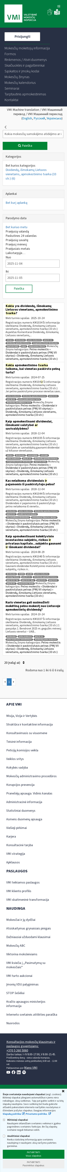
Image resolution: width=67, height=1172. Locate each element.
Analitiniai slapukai (16, 1136)
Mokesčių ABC (15, 945)
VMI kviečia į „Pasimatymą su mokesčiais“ (25, 965)
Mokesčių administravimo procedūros (31, 776)
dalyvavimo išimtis (37, 346)
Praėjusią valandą (17, 231)
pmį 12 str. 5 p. (13, 580)
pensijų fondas (13, 577)
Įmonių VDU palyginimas (22, 984)
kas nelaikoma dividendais (18, 517)
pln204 (29, 574)
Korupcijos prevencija (20, 785)
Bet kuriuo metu (16, 227)
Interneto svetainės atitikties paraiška (31, 1014)
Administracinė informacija (24, 802)
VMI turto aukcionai (19, 976)
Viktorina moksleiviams (21, 954)
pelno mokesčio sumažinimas (19, 639)
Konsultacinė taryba (19, 845)
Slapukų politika (12, 1114)
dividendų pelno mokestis (46, 639)
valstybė (44, 455)
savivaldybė (33, 455)
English (27, 118)
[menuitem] (27, 48)
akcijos (10, 340)
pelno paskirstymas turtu (29, 399)
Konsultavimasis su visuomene (26, 733)
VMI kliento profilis (18, 891)
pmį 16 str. (11, 399)
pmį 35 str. (11, 583)
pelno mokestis (34, 340)
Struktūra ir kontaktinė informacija (29, 724)
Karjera (11, 836)
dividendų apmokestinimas (18, 343)
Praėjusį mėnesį (16, 244)
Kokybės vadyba (17, 767)
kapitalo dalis (12, 346)
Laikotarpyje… (15, 253)
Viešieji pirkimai (16, 828)
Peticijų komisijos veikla (22, 750)
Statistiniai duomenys (20, 810)
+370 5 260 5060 (17, 1050)
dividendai (20, 340)
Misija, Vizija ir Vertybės (21, 716)
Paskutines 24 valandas (21, 236)
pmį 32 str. (53, 396)
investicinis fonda (26, 583)
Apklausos (13, 862)
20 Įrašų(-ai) (14, 663)
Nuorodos (13, 1023)
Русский (39, 118)
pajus (23, 346)
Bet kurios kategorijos (20, 165)
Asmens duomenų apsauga (24, 819)
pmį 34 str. (53, 580)
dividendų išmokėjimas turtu (19, 402)
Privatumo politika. (37, 1114)
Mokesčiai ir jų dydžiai (20, 920)
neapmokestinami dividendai (45, 343)
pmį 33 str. (48, 340)
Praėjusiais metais (18, 249)
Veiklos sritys (15, 759)
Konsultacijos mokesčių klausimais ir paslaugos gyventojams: (30, 1044)
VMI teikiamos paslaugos (23, 882)
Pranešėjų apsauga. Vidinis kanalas (29, 793)
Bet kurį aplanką (16, 203)
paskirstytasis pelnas (27, 514)
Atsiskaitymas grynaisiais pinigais (28, 928)
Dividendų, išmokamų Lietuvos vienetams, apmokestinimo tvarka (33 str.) (31, 174)
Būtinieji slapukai (15, 1120)
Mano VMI (30, 1068)
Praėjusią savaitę (17, 240)
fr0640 (21, 574)
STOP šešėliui (15, 993)
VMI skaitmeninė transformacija (27, 899)
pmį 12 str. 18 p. (28, 580)
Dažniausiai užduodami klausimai (28, 937)
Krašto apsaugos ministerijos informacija (25, 1003)
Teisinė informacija (19, 742)
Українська (54, 118)
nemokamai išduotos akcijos (44, 517)
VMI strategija (15, 854)
